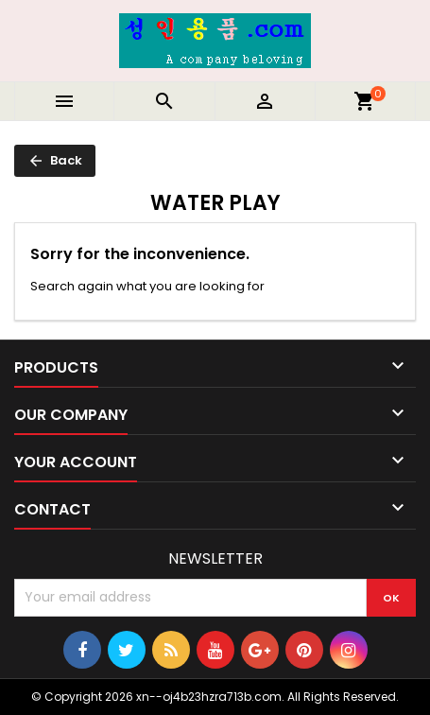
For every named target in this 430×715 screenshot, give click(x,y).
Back (54, 160)
